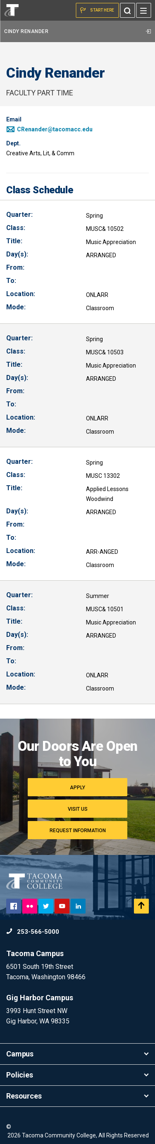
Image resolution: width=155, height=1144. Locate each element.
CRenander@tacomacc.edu (49, 129)
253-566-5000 (32, 931)
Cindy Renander (77, 31)
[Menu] (143, 10)
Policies (77, 1074)
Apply (77, 787)
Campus (77, 1053)
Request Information (78, 830)
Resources (77, 1096)
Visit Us (78, 809)
